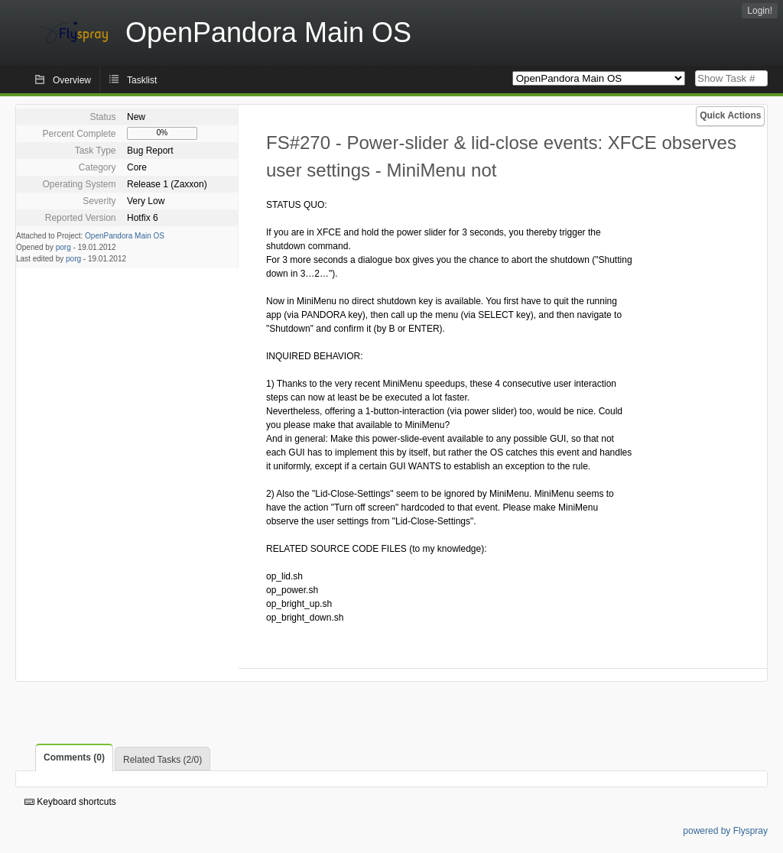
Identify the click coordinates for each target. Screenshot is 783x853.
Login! (759, 10)
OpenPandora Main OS (124, 236)
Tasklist (142, 80)
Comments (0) (74, 757)
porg (63, 247)
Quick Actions (730, 115)
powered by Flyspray (725, 830)
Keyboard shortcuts (70, 801)
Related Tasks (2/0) (162, 759)
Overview (72, 80)
